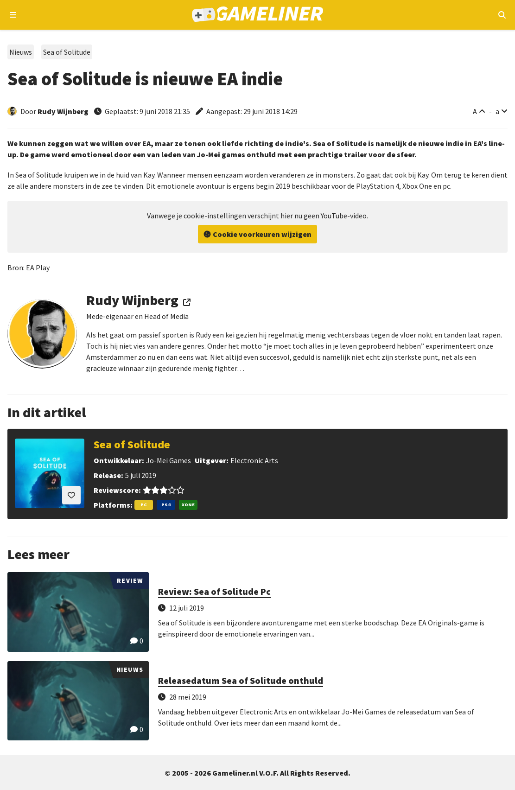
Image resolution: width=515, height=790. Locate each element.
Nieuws (20, 52)
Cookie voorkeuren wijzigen (262, 234)
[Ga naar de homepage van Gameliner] (257, 15)
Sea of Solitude (66, 52)
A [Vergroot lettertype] (475, 111)
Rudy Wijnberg (63, 111)
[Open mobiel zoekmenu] (502, 14)
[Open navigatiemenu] (13, 14)
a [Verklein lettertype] (497, 111)
